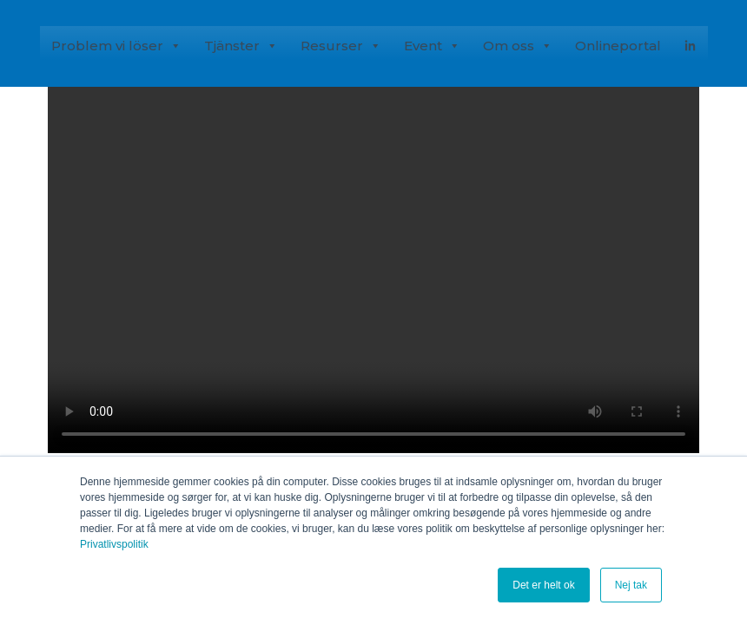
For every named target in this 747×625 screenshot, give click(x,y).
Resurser (341, 45)
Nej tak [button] (631, 585)
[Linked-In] (690, 43)
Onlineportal (618, 45)
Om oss (517, 45)
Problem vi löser (116, 45)
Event (432, 45)
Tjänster (241, 45)
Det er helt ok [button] (543, 585)
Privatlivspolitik (114, 544)
